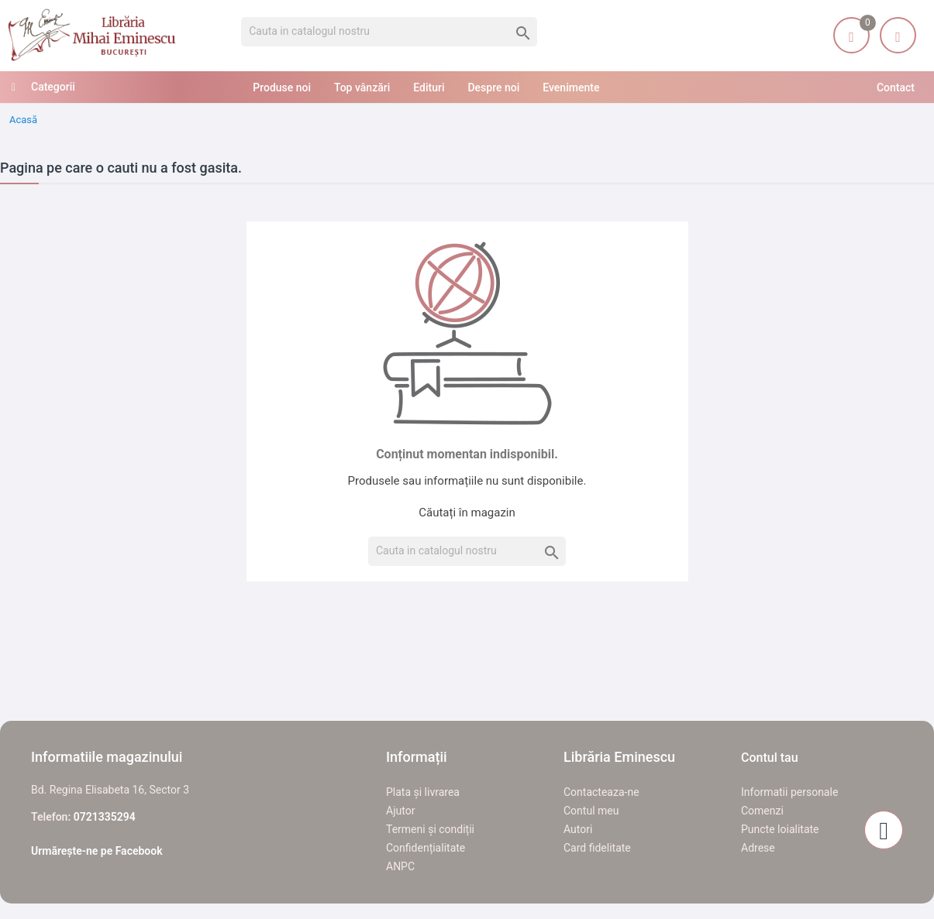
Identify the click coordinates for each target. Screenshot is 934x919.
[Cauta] (389, 31)
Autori (578, 829)
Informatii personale (789, 792)
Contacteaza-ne (601, 792)
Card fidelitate (597, 848)
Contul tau (769, 757)
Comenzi (762, 810)
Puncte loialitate (780, 829)
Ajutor (400, 810)
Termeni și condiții (430, 829)
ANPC (400, 866)
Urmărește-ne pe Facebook (97, 851)
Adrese (758, 848)
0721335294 (105, 817)
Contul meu (591, 810)
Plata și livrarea (423, 792)
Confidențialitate (425, 848)
